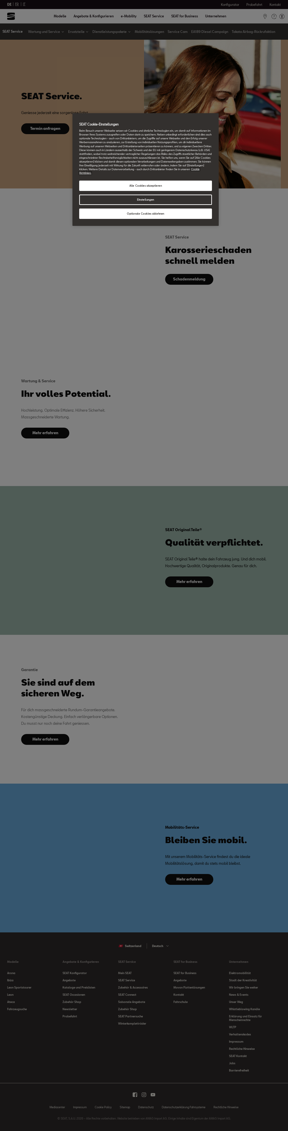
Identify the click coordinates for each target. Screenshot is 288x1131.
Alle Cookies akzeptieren (145, 185)
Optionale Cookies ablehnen (145, 213)
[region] (145, 169)
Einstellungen (145, 199)
